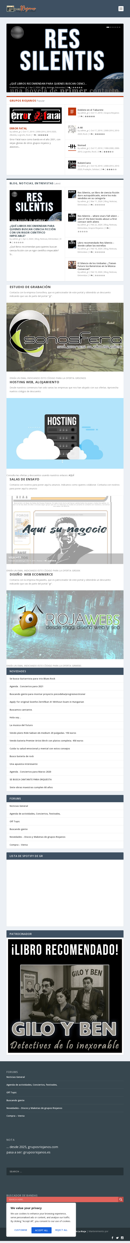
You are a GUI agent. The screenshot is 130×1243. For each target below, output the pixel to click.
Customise (20, 1230)
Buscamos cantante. (21, 709)
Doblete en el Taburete (90, 109)
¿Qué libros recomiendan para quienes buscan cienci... (48, 83)
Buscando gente (19, 829)
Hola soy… (15, 717)
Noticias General (19, 805)
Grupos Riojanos (111, 113)
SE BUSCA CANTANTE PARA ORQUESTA (31, 779)
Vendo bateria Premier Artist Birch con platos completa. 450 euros (46, 740)
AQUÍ (71, 475)
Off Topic (15, 821)
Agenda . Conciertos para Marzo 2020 (30, 771)
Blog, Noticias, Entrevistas (53, 87)
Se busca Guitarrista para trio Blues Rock (32, 678)
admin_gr (23, 87)
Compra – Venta (19, 844)
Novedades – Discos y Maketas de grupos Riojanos (37, 836)
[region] (41, 1221)
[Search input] (63, 1199)
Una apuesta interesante (23, 763)
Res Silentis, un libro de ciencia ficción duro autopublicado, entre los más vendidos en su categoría (98, 195)
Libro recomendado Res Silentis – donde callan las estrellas (96, 244)
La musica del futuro (21, 725)
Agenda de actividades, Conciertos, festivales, (35, 813)
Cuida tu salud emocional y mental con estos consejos (40, 748)
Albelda (13, 135)
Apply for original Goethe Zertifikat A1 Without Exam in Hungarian (47, 701)
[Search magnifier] (121, 1199)
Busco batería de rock (22, 756)
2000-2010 (41, 131)
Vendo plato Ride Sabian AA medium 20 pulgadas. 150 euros (43, 732)
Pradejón (87, 169)
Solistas (95, 169)
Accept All (62, 1230)
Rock (28, 135)
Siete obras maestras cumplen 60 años (31, 787)
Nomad (82, 145)
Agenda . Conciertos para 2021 (26, 686)
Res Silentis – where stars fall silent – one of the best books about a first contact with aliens (98, 218)
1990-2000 (109, 148)
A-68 (80, 127)
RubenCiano (84, 162)
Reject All (41, 1230)
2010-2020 (51, 131)
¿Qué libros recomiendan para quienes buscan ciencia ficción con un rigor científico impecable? (33, 230)
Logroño (21, 135)
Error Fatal (18, 128)
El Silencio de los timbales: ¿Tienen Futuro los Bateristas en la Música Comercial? (97, 266)
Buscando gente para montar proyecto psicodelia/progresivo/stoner (47, 694)
